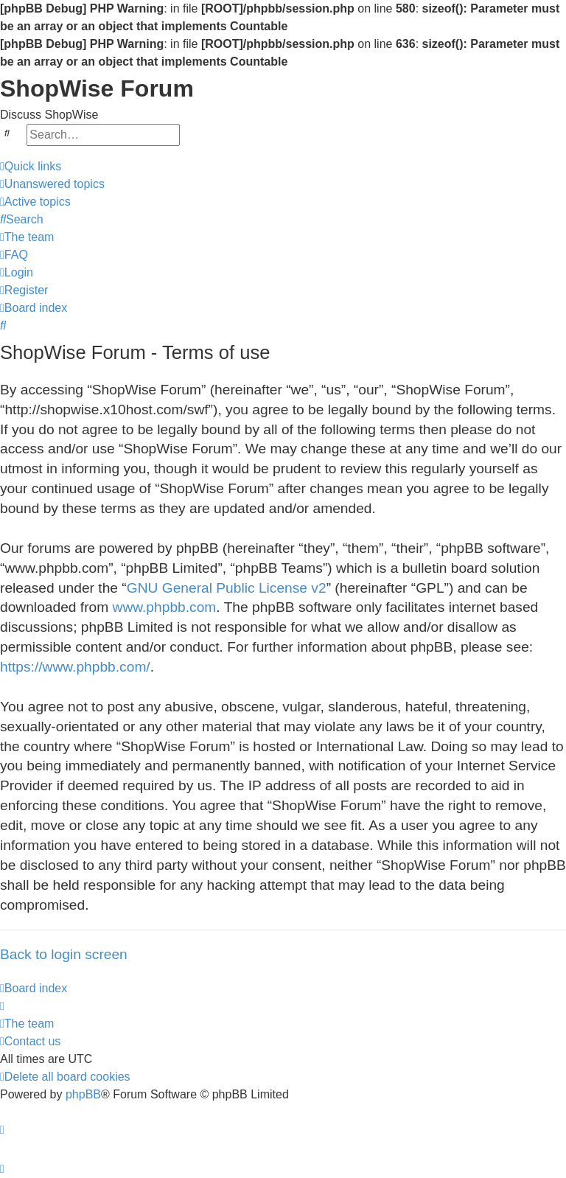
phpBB (83, 1094)
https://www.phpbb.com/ (75, 667)
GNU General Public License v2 (226, 588)
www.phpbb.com (165, 607)
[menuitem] (52, 184)
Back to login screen (63, 954)
